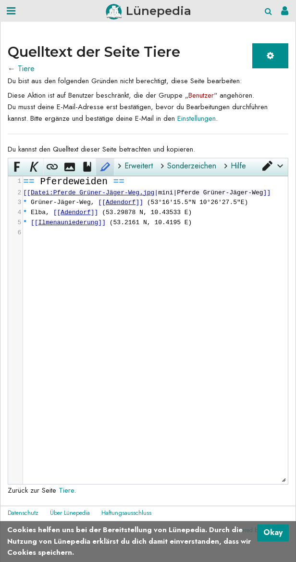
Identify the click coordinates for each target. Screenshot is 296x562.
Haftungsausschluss (126, 513)
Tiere (26, 68)
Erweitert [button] (138, 165)
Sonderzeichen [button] (191, 165)
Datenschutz (23, 513)
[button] (272, 166)
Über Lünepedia (70, 513)
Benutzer (201, 95)
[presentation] (155, 207)
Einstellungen (196, 118)
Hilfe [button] (238, 165)
